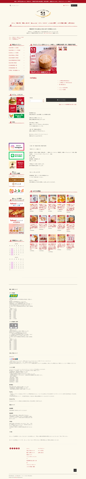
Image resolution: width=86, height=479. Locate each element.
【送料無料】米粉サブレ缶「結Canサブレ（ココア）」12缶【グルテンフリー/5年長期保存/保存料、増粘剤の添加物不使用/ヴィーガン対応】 (43, 247)
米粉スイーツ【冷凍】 (20, 37)
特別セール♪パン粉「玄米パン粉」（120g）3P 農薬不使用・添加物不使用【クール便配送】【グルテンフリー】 (61, 226)
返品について (61, 104)
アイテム (73, 5)
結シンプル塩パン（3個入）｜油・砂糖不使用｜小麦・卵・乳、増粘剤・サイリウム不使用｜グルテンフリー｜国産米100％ (52, 207)
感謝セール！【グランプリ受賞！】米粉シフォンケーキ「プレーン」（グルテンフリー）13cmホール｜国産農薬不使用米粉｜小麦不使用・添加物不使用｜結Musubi (71, 207)
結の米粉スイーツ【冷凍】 (17, 38)
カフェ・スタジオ (43, 23)
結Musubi (16, 477)
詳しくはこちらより (48, 33)
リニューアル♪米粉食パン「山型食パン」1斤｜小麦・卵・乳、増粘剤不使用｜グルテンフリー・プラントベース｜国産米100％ (71, 227)
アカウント (67, 5)
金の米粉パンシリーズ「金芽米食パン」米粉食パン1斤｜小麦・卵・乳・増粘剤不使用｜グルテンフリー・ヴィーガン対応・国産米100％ (43, 207)
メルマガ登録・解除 (62, 23)
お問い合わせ (71, 23)
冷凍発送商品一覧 (15, 39)
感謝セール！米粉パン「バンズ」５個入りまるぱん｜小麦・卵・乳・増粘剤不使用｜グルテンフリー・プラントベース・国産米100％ (61, 207)
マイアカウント (41, 448)
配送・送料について (31, 452)
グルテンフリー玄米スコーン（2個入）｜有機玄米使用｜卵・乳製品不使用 (52, 225)
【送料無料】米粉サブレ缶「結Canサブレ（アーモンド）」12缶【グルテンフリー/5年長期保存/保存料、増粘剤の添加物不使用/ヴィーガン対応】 (52, 247)
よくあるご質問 (52, 23)
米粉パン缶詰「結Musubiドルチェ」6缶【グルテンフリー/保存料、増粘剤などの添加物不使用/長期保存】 (70, 246)
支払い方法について (31, 450)
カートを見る (40, 450)
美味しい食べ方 (25, 23)
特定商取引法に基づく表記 (70, 104)
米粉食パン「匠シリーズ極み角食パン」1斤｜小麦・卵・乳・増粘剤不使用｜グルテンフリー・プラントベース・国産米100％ (34, 247)
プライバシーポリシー (31, 464)
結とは (34, 23)
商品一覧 (18, 23)
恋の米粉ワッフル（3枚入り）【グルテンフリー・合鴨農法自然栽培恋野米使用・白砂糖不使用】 (34, 226)
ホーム (13, 23)
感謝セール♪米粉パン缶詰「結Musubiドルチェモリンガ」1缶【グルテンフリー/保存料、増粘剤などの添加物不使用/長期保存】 (34, 207)
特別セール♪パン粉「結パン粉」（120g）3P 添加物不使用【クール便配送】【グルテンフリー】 (61, 246)
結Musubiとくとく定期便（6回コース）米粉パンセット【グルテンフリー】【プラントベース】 (43, 226)
